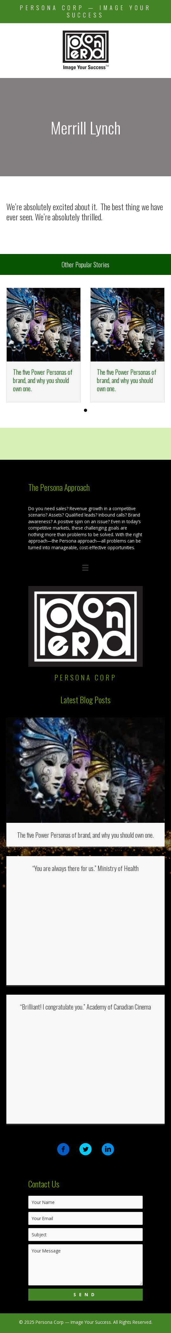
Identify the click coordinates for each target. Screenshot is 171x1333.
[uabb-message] (85, 1264)
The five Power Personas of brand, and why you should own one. (42, 380)
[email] (85, 1218)
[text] (85, 1202)
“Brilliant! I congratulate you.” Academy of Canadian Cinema (85, 1006)
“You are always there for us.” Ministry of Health (85, 868)
